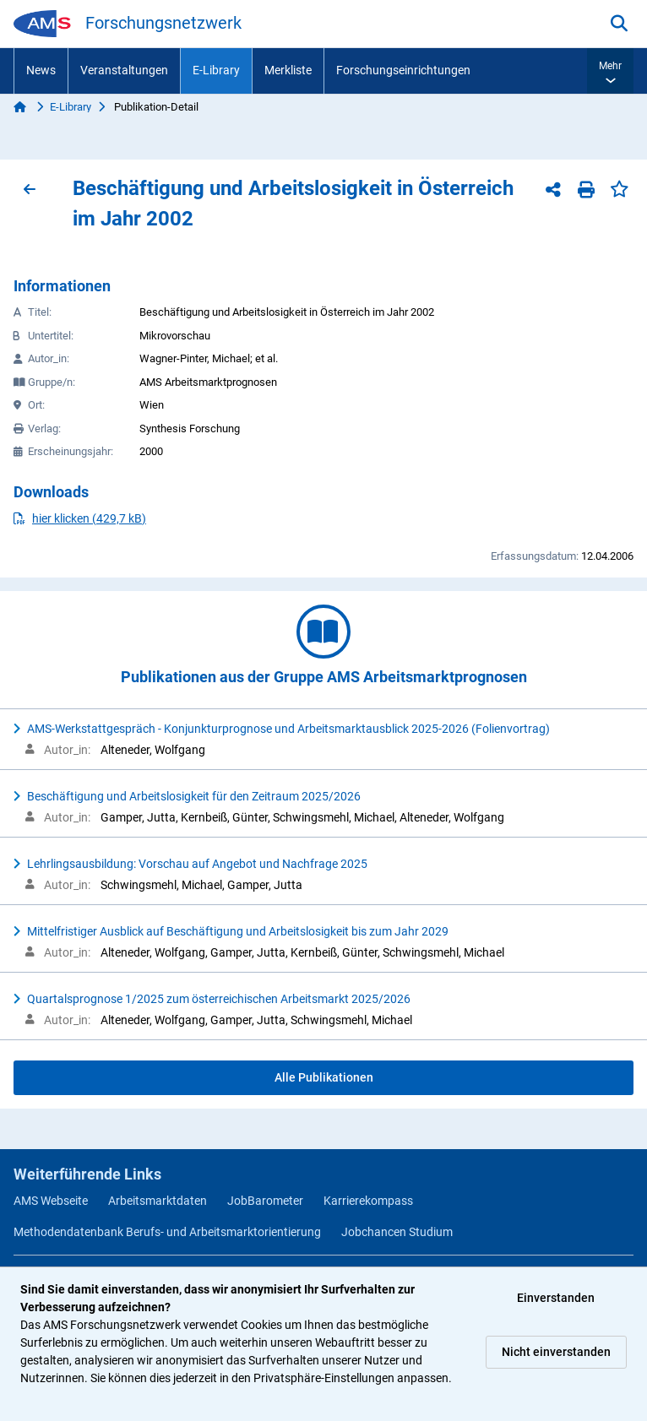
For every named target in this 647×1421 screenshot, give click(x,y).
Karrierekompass (368, 1200)
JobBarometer (265, 1200)
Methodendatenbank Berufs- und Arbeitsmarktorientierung (167, 1232)
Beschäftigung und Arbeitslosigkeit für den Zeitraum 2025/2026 (194, 796)
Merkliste (288, 70)
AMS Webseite (51, 1200)
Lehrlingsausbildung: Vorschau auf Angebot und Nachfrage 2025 (197, 863)
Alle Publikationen (324, 1077)
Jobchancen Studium (397, 1232)
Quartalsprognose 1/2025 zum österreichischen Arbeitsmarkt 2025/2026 (218, 999)
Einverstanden (556, 1297)
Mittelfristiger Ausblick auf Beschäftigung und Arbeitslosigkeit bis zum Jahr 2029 (238, 931)
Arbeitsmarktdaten (157, 1200)
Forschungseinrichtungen (403, 70)
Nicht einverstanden (556, 1352)
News (41, 70)
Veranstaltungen (124, 70)
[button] (610, 71)
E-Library (216, 70)
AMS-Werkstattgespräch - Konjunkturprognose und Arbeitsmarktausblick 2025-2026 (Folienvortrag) (288, 728)
